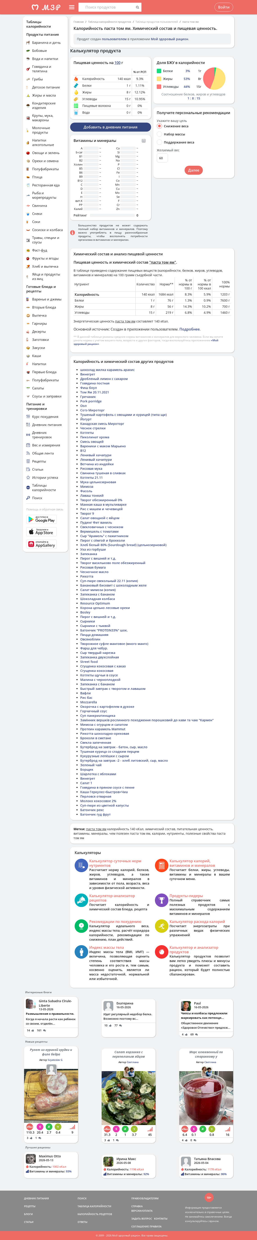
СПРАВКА (137, 1206)
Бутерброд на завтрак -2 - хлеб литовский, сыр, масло (124, 760)
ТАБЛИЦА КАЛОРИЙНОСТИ (94, 1206)
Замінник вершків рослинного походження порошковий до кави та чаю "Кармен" (147, 720)
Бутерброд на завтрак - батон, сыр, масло (113, 747)
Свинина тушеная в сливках (103, 473)
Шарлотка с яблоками (98, 774)
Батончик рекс (92, 810)
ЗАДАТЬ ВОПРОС (141, 1218)
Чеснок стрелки (93, 428)
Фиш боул (88, 388)
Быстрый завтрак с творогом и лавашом (112, 688)
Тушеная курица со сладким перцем (109, 751)
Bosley (85, 612)
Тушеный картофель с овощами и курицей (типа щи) (123, 415)
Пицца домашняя (94, 635)
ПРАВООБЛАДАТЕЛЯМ (145, 1198)
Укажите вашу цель (172, 121)
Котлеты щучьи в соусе (99, 675)
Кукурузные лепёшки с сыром (104, 756)
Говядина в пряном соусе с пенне (107, 787)
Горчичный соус (93, 711)
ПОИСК (82, 1198)
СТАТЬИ (29, 1222)
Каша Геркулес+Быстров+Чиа (104, 792)
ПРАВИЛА (155, 1226)
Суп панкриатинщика (97, 715)
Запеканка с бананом (97, 594)
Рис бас (86, 697)
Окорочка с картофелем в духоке (107, 706)
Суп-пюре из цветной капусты (104, 805)
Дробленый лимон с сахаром (104, 379)
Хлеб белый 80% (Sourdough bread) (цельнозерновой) (123, 545)
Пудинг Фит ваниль (96, 522)
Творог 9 (87, 513)
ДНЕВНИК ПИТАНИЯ (36, 1198)
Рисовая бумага (93, 567)
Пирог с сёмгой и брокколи (102, 540)
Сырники (87, 621)
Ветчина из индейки (97, 464)
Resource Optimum (95, 603)
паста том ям (190, 21)
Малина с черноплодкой (100, 679)
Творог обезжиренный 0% (101, 500)
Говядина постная (95, 383)
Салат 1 (86, 783)
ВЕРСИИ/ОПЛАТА (141, 1210)
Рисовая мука (91, 468)
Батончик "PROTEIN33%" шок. (104, 630)
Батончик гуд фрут (95, 814)
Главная (79, 21)
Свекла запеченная (95, 742)
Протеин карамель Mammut (102, 729)
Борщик (86, 769)
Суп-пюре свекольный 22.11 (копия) (109, 581)
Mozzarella (88, 702)
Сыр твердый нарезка (97, 653)
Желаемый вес (168, 150)
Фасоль (86, 491)
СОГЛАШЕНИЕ (140, 1226)
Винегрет (87, 374)
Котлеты (87, 432)
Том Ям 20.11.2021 (94, 392)
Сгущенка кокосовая (96, 671)
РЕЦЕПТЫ (30, 1206)
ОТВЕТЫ (82, 1222)
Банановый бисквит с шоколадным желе (113, 585)
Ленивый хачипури (96, 459)
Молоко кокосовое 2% (98, 801)
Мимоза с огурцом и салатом (104, 724)
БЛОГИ (28, 1214)
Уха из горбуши (93, 549)
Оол (83, 406)
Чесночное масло (94, 572)
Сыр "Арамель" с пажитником (104, 536)
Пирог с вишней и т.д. (98, 558)
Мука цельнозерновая (98, 482)
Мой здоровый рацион (169, 39)
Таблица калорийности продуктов (109, 21)
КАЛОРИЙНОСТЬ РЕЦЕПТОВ (95, 1214)
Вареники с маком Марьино (103, 446)
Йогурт (86, 419)
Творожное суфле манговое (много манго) (114, 644)
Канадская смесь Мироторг (102, 423)
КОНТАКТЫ (161, 1218)
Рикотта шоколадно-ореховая (104, 733)
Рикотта (86, 576)
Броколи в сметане (95, 738)
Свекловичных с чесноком (101, 527)
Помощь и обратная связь (44, 509)
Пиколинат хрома (94, 437)
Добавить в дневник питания (110, 127)
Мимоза (86, 486)
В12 (83, 450)
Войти (224, 7)
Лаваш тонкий (92, 495)
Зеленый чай (91, 765)
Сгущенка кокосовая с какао (103, 666)
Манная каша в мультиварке (103, 504)
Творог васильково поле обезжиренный (112, 563)
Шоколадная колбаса (97, 599)
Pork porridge (91, 401)
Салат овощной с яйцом (99, 518)
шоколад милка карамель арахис (107, 370)
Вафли (85, 693)
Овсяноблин (90, 639)
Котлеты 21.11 (91, 477)
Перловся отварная (95, 796)
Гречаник (88, 397)
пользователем (114, 39)
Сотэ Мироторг (92, 410)
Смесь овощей (92, 441)
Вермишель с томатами (99, 531)
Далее (193, 170)
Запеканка (88, 554)
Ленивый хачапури (96, 455)
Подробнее (189, 329)
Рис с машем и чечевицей (101, 509)
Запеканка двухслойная (99, 657)
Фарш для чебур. (94, 648)
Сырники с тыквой (95, 626)
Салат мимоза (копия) (98, 590)
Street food (89, 662)
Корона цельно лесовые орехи (105, 608)
